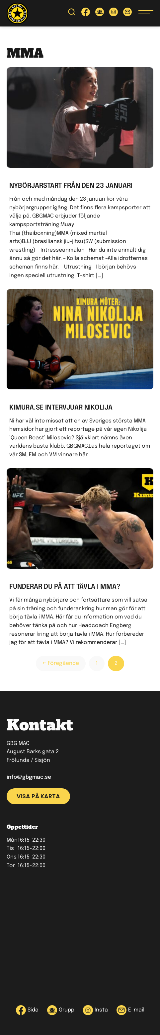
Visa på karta (38, 796)
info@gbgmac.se (29, 777)
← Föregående (60, 663)
